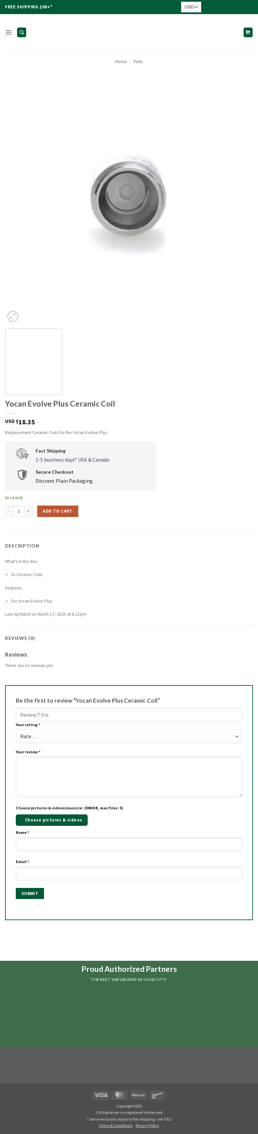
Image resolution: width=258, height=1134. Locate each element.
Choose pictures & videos (53, 820)
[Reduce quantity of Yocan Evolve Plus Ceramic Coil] (9, 511)
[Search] (21, 32)
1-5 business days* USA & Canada (72, 459)
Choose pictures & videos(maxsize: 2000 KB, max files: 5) (69, 807)
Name (22, 832)
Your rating (28, 724)
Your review (28, 751)
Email (22, 861)
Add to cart (57, 511)
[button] (8, 32)
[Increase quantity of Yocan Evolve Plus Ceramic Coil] (29, 511)
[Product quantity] (19, 511)
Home (121, 61)
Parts (138, 61)
